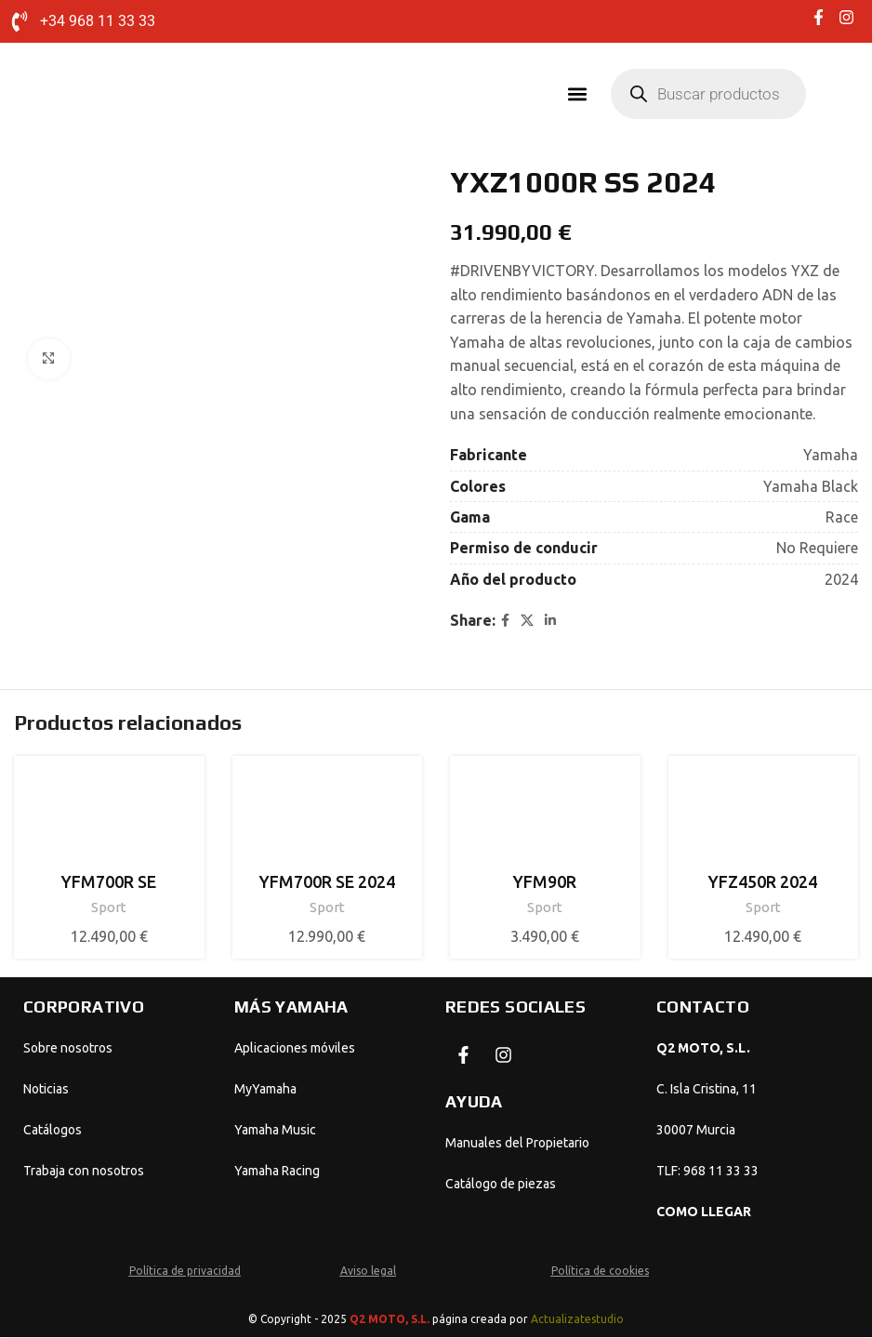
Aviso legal (368, 1271)
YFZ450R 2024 (762, 882)
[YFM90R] (545, 816)
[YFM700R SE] (109, 816)
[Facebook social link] (505, 621)
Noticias (46, 1089)
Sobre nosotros (67, 1048)
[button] (577, 94)
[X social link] (527, 621)
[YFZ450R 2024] (763, 816)
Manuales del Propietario (517, 1143)
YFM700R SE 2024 (327, 882)
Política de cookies (600, 1271)
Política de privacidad (185, 1271)
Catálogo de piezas (500, 1184)
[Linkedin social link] (550, 621)
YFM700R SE (108, 882)
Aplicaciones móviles (294, 1048)
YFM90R (544, 882)
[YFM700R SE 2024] (327, 816)
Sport (108, 908)
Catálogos (52, 1130)
